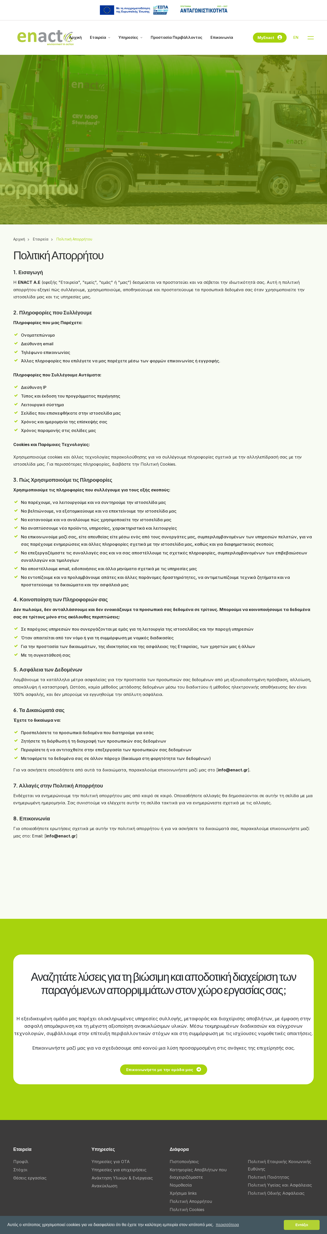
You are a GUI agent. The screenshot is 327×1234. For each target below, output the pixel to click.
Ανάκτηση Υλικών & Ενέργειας (122, 1177)
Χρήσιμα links (183, 1193)
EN (295, 37)
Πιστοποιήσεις (184, 1161)
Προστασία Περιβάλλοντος (176, 37)
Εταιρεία (98, 37)
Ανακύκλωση (104, 1185)
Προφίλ (20, 1161)
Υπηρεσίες (128, 37)
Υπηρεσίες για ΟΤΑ (110, 1161)
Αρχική (75, 37)
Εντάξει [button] (301, 1225)
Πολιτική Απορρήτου (191, 1201)
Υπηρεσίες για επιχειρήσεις (118, 1169)
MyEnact (270, 37)
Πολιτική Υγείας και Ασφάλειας (280, 1185)
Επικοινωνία (222, 37)
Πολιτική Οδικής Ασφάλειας (276, 1193)
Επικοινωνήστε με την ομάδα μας (191, 1069)
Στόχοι (20, 1169)
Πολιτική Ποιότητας (268, 1177)
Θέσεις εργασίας (29, 1177)
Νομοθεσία (181, 1185)
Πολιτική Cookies (187, 1209)
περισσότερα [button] (227, 1225)
